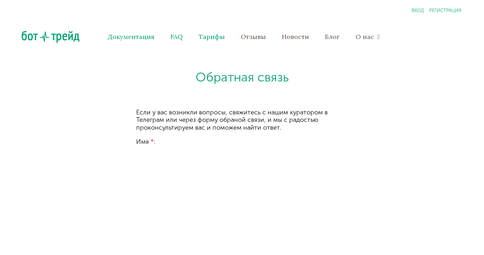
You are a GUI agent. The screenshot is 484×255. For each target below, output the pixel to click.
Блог (332, 37)
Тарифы (212, 37)
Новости (295, 37)
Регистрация (445, 10)
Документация (131, 37)
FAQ (176, 37)
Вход (418, 10)
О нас (368, 37)
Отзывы (253, 37)
